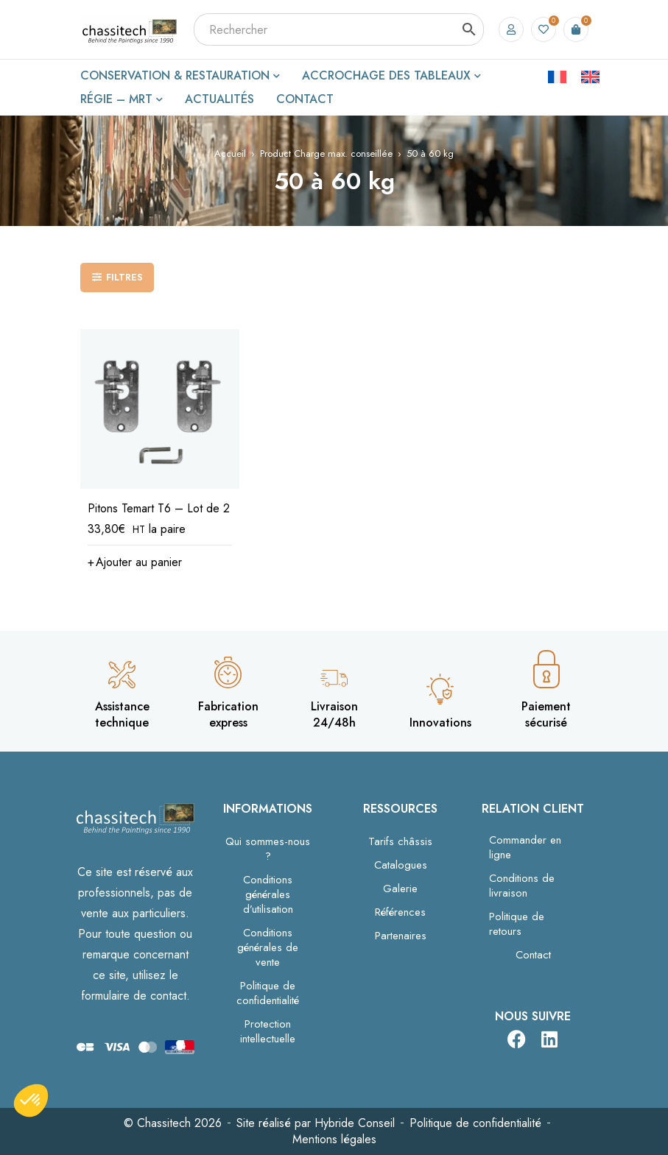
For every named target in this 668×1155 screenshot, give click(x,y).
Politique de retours (516, 923)
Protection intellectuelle (267, 1031)
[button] (135, 562)
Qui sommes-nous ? (267, 848)
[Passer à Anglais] (590, 76)
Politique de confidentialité (267, 993)
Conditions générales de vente (267, 947)
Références (400, 912)
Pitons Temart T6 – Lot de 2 (159, 508)
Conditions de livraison (522, 885)
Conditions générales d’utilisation (268, 894)
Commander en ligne (525, 847)
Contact (533, 955)
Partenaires (400, 936)
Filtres (124, 277)
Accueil (230, 153)
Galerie (400, 888)
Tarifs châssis (400, 841)
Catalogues (400, 865)
